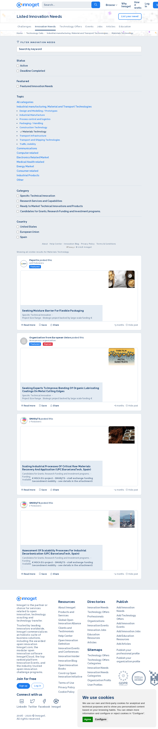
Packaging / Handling (31, 123)
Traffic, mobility (28, 144)
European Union (28, 232)
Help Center (56, 244)
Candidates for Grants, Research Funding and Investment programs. (59, 211)
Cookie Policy (66, 691)
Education (125, 26)
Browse (112, 5)
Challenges (24, 26)
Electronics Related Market (33, 157)
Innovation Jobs (96, 630)
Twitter (32, 703)
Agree (87, 719)
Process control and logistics (35, 119)
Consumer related (27, 171)
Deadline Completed (31, 70)
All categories (25, 102)
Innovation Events (98, 625)
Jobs (99, 26)
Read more (28, 325)
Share (54, 325)
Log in (37, 686)
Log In (147, 5)
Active (22, 65)
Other (20, 179)
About (45, 244)
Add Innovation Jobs (128, 631)
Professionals (95, 616)
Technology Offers (70, 26)
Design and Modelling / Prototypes (38, 111)
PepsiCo (34, 260)
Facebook (44, 703)
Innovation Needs (45, 26)
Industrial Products (28, 175)
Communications (27, 148)
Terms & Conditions (106, 244)
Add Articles (124, 643)
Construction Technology (33, 127)
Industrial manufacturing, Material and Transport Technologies (54, 106)
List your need (130, 16)
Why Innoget (126, 5)
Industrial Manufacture (32, 115)
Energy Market (25, 166)
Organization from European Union (50, 337)
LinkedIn (22, 703)
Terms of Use (66, 682)
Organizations (95, 621)
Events (89, 26)
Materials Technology (34, 131)
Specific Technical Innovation (36, 195)
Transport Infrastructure (33, 135)
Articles (110, 26)
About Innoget (66, 607)
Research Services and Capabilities (39, 201)
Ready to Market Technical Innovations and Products (50, 206)
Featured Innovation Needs (35, 86)
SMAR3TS (34, 418)
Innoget (56, 703)
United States (27, 226)
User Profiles (94, 684)
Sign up (23, 686)
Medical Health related (30, 162)
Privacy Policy (88, 244)
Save (43, 325)
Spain (22, 237)
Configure (100, 719)
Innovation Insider (68, 656)
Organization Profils (99, 680)
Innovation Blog (71, 244)
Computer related (27, 153)
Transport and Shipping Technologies (40, 140)
